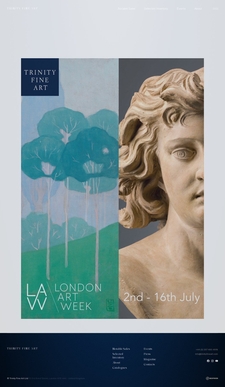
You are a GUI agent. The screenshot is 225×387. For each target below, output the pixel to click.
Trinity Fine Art (22, 8)
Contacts (149, 364)
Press (147, 354)
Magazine (150, 359)
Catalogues (119, 368)
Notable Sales (126, 8)
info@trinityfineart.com (206, 354)
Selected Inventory (156, 8)
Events (181, 8)
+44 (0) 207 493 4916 (207, 350)
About (198, 8)
